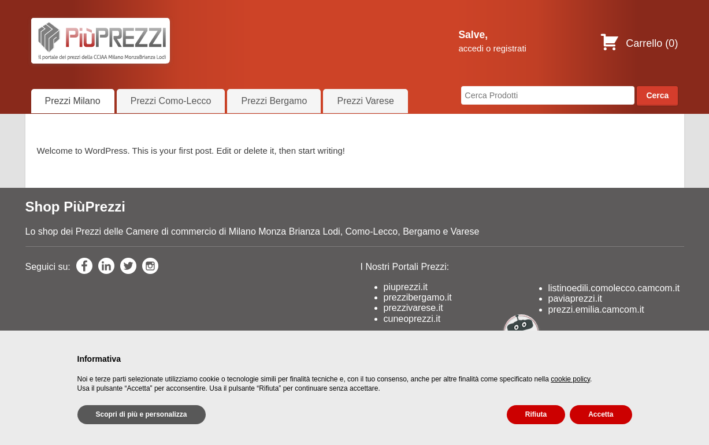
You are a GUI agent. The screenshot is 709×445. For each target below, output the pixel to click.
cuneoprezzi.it (412, 319)
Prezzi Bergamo (274, 101)
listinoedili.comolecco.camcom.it (614, 288)
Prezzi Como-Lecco (171, 101)
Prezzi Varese (365, 101)
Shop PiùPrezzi (75, 206)
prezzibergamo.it (418, 297)
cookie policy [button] (570, 379)
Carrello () (639, 43)
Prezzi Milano (73, 101)
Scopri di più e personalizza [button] (141, 414)
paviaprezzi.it (575, 298)
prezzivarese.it (413, 308)
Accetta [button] (600, 414)
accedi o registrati (492, 48)
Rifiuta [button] (536, 414)
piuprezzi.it (406, 287)
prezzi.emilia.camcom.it (596, 309)
